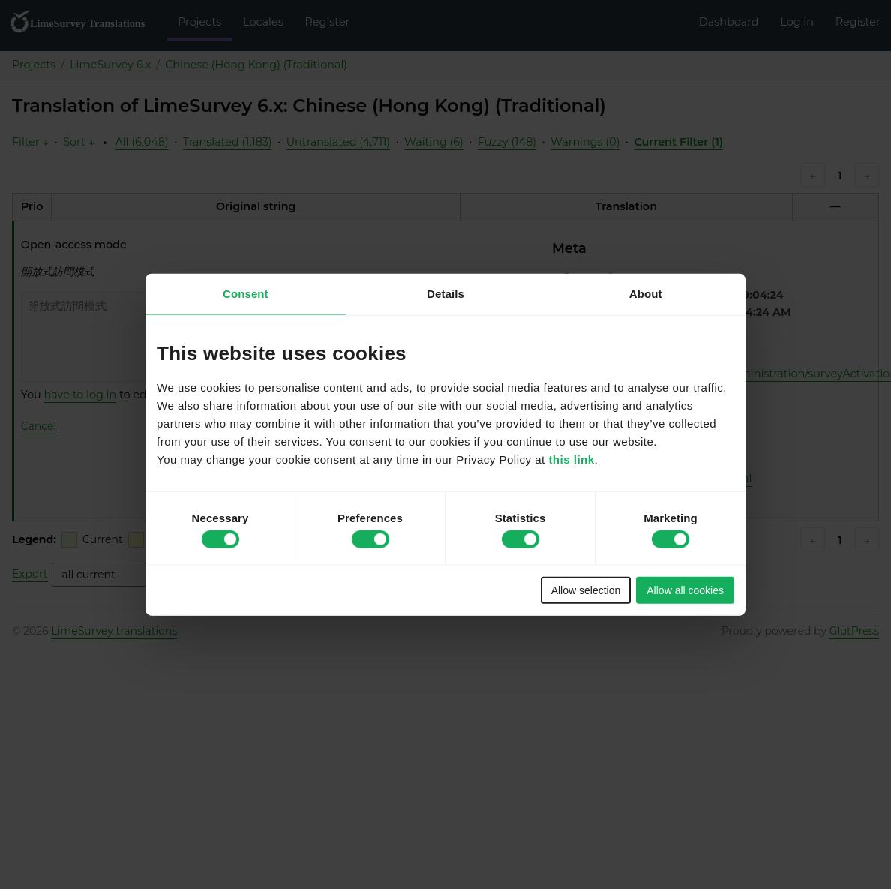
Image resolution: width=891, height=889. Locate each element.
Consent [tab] (245, 293)
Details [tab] (445, 293)
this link (571, 459)
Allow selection (586, 590)
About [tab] (645, 293)
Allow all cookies (685, 590)
